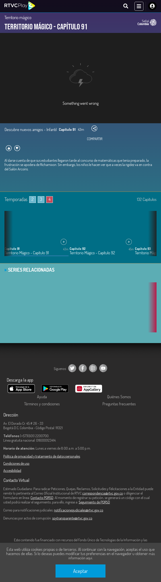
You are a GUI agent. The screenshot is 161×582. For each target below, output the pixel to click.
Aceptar (80, 571)
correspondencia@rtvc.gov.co (102, 493)
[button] (151, 237)
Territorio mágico (17, 17)
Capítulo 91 (12, 249)
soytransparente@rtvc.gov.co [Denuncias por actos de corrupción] (72, 518)
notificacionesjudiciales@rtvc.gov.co (78, 510)
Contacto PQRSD (42, 497)
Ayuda (42, 396)
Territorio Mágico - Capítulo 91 (26, 253)
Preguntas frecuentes (119, 403)
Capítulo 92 (78, 249)
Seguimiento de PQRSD (94, 502)
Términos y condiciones (42, 403)
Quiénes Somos (119, 396)
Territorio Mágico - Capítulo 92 (92, 253)
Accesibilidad (12, 470)
